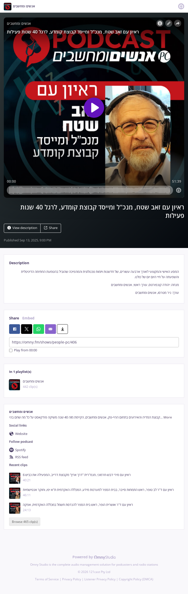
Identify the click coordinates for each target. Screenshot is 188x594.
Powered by (94, 556)
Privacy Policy (71, 579)
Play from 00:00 (23, 350)
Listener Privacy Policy (100, 579)
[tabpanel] (94, 282)
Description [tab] (19, 262)
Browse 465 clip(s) (25, 522)
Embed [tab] (28, 318)
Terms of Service (47, 579)
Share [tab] (14, 318)
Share (51, 228)
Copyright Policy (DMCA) (136, 579)
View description (22, 228)
